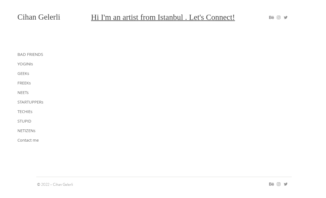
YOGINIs (25, 63)
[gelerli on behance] (271, 17)
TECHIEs (24, 111)
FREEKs (24, 83)
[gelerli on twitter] (285, 17)
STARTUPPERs (30, 102)
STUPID (24, 121)
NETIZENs (26, 130)
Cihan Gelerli (38, 17)
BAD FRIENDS (30, 54)
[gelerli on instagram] (278, 17)
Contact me (28, 140)
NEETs (23, 92)
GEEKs (23, 73)
